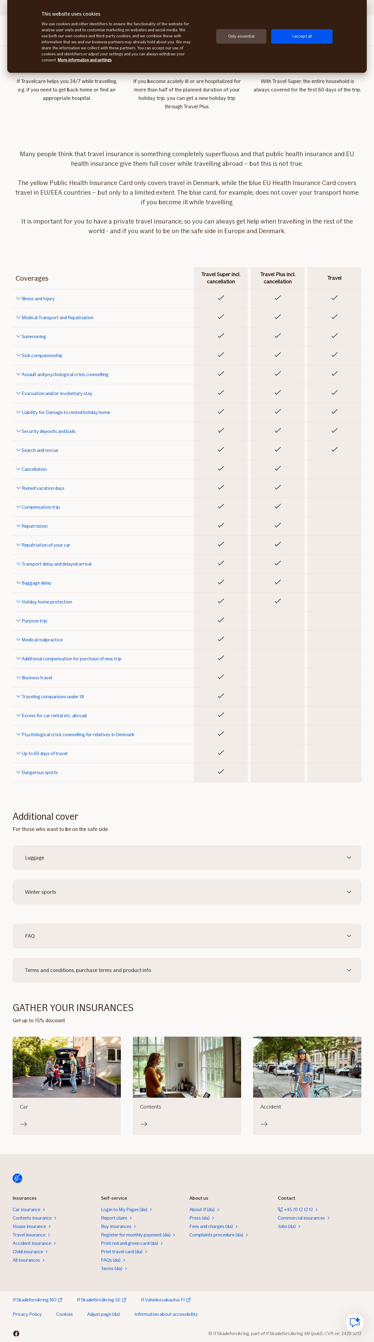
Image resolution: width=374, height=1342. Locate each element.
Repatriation (35, 526)
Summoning (34, 336)
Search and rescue (40, 450)
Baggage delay (36, 583)
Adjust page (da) (103, 1314)
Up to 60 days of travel (44, 753)
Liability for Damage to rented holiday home (66, 412)
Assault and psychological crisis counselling (65, 374)
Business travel (37, 677)
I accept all (302, 36)
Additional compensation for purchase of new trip (71, 659)
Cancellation (34, 469)
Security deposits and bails (48, 431)
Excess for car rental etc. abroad (54, 715)
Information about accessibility (166, 1314)
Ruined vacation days (43, 488)
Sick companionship (42, 355)
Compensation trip (41, 507)
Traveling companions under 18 (53, 696)
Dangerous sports (40, 772)
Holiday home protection (47, 602)
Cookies (64, 1314)
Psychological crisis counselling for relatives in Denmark (78, 734)
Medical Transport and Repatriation (58, 317)
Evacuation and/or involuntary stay (57, 393)
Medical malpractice (42, 640)
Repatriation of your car (46, 545)
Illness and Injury (38, 298)
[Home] (17, 1178)
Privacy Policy (27, 1314)
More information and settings (85, 60)
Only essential (241, 36)
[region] (187, 36)
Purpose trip (34, 621)
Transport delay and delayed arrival (56, 564)
